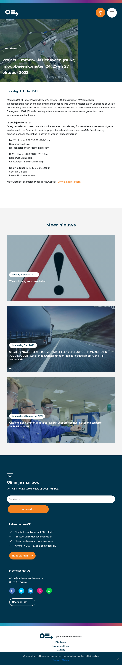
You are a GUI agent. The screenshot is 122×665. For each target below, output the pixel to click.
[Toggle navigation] (112, 13)
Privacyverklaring (61, 646)
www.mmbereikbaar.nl (69, 181)
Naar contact (22, 602)
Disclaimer (61, 642)
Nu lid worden (22, 555)
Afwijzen (65, 660)
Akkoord (56, 660)
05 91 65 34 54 (18, 582)
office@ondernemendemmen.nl (26, 578)
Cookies (61, 649)
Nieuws (11, 48)
